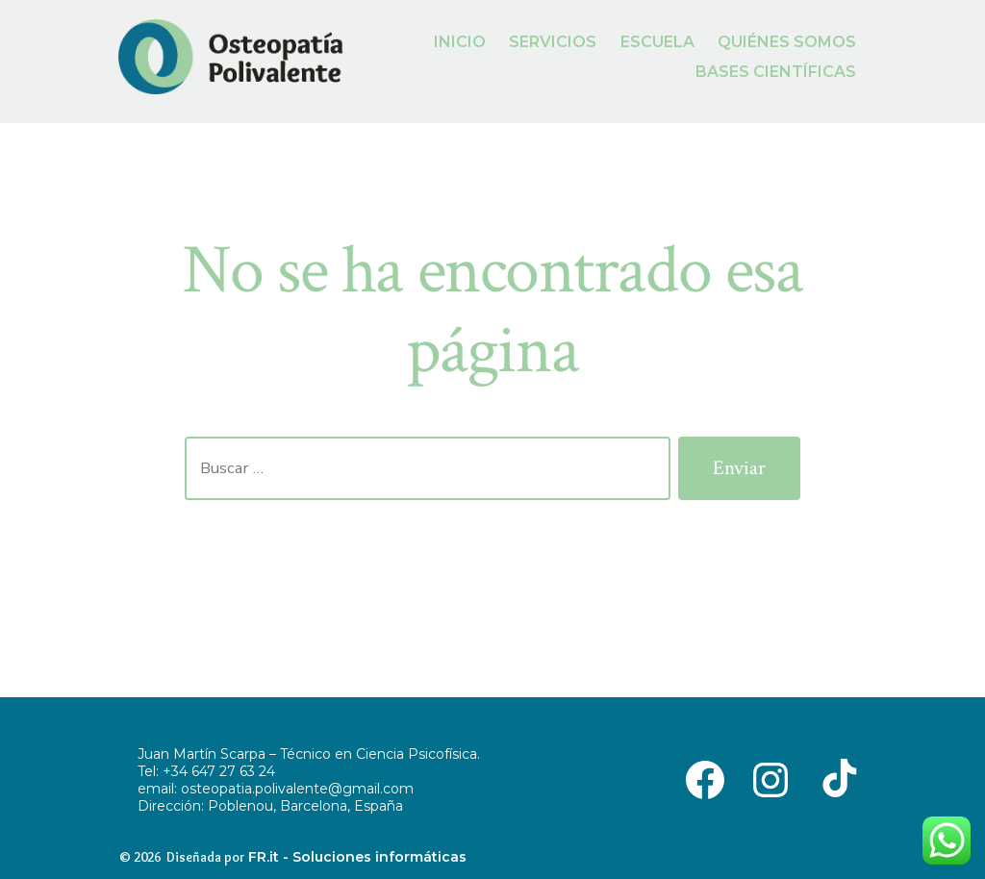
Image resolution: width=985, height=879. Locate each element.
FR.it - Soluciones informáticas (357, 857)
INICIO (460, 42)
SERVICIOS (552, 42)
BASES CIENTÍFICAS (775, 72)
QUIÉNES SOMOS (787, 42)
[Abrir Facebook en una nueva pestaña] (705, 778)
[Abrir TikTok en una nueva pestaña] (836, 778)
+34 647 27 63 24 (219, 771)
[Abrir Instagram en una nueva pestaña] (770, 778)
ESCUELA (657, 42)
